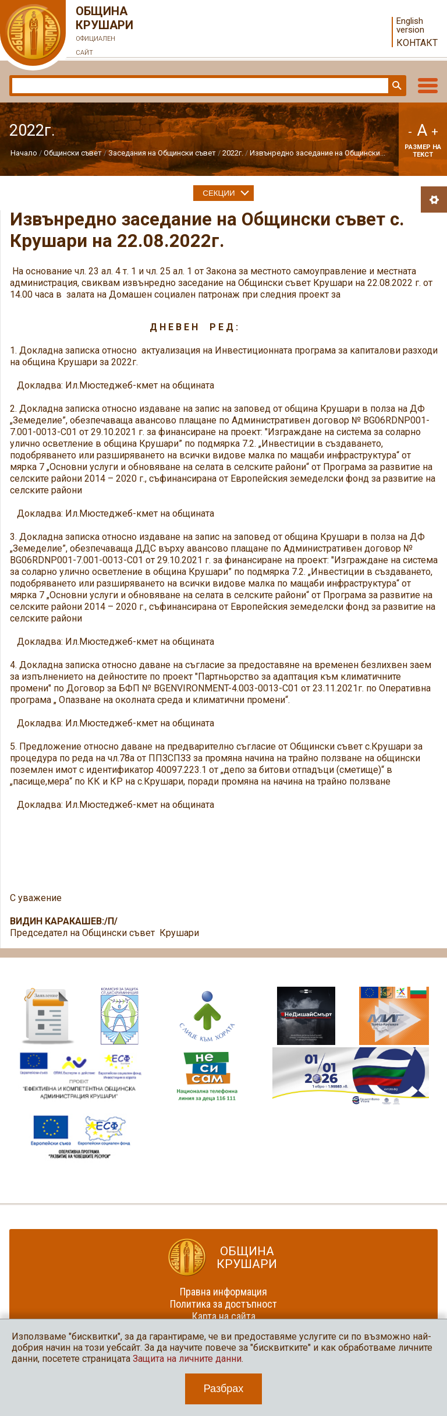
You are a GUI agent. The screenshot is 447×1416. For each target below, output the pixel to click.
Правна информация (223, 1292)
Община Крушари (105, 32)
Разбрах (224, 1388)
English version (410, 25)
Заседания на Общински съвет (162, 153)
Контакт (417, 42)
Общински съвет (73, 153)
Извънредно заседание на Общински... (317, 153)
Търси (395, 85)
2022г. (232, 153)
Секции (219, 193)
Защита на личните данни (187, 1358)
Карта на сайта (224, 1316)
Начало (23, 153)
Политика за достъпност (223, 1304)
